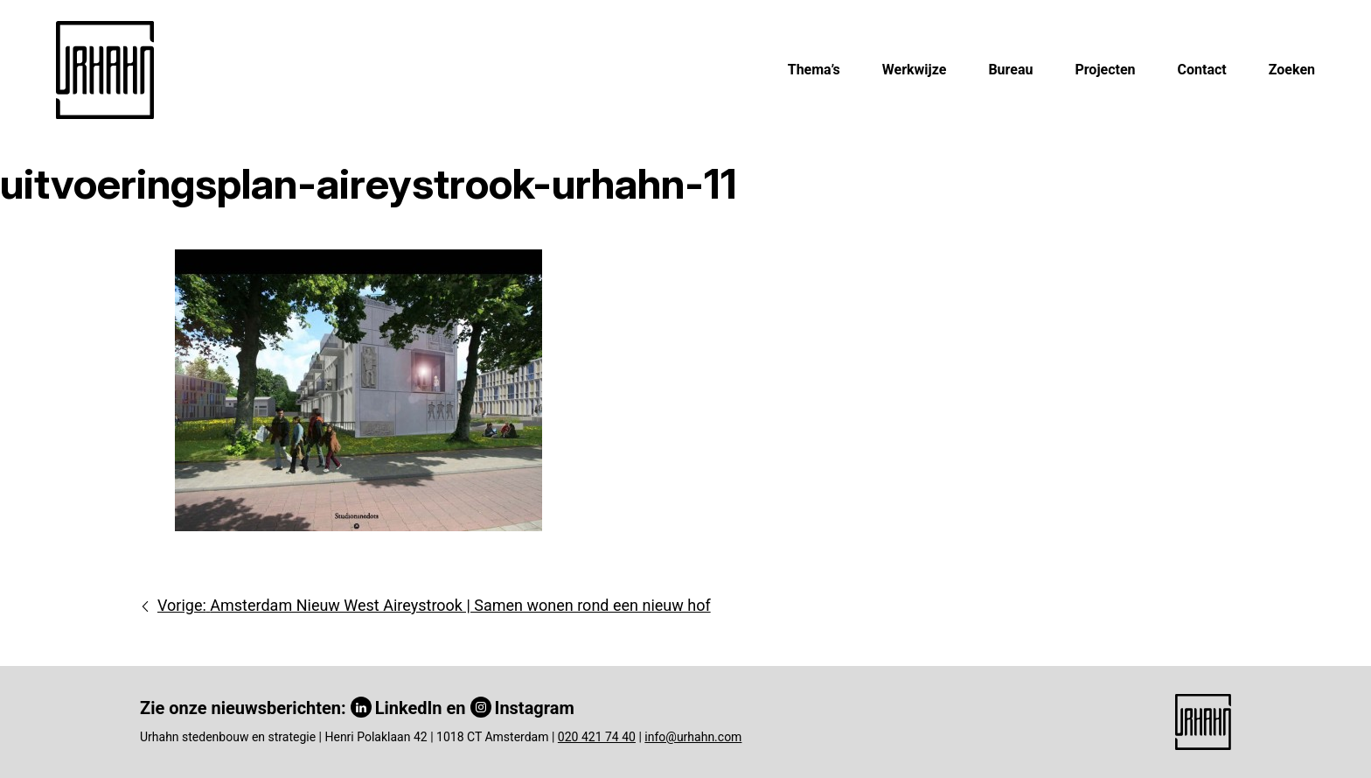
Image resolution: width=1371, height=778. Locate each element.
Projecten (1105, 69)
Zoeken (1292, 69)
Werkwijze (914, 69)
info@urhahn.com (692, 737)
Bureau (1010, 69)
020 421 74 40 (597, 737)
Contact (1202, 69)
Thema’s (814, 69)
